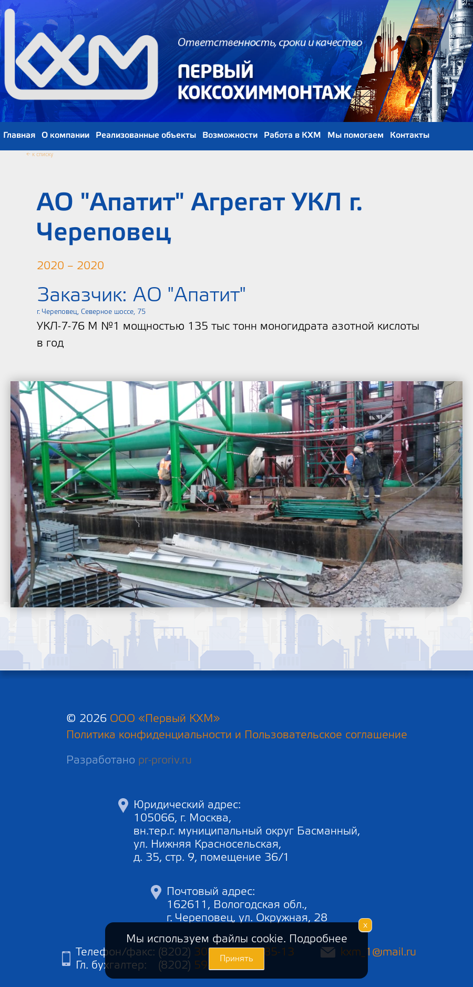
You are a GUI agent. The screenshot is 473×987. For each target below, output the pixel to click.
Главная (19, 135)
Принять (236, 958)
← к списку (39, 154)
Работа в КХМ (292, 135)
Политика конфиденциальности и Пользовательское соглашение (236, 734)
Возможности (230, 135)
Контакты (409, 135)
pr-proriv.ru (165, 760)
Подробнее (318, 938)
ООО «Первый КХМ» (165, 718)
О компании (65, 135)
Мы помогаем (355, 135)
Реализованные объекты (146, 135)
